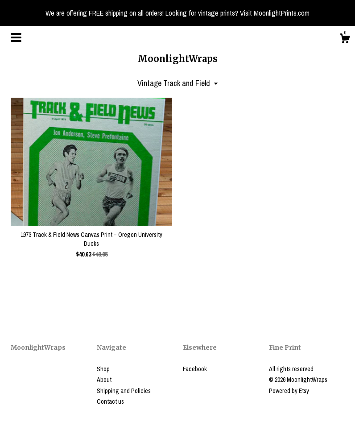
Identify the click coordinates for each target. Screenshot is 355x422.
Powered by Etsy (289, 391)
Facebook (195, 369)
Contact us (110, 401)
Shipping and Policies (124, 391)
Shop (103, 369)
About (104, 380)
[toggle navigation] (16, 37)
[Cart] (345, 39)
